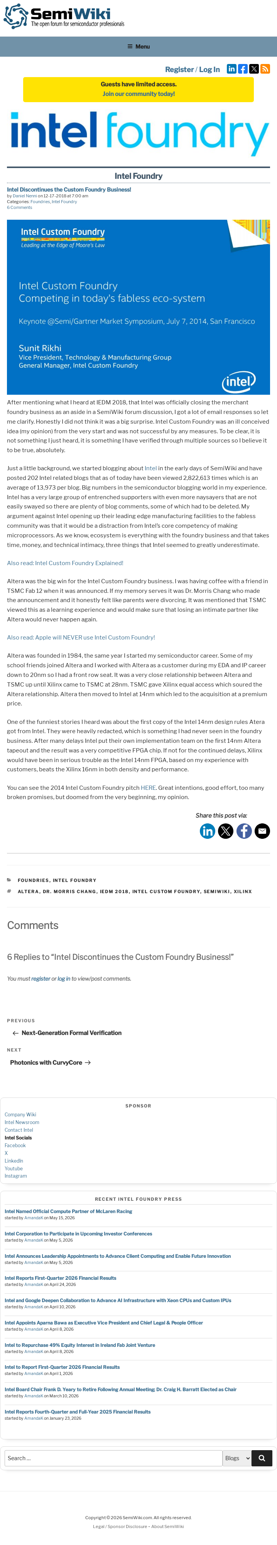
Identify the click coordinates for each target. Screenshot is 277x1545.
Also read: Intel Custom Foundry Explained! (65, 563)
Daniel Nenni (25, 196)
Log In (209, 70)
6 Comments (19, 207)
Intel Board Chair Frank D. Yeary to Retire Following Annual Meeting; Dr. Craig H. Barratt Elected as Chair (120, 1389)
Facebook (15, 1145)
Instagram (16, 1176)
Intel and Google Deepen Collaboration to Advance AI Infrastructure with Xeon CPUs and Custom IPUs (118, 1300)
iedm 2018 (114, 891)
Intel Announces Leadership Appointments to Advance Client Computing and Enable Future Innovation (118, 1256)
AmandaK (33, 1217)
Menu (138, 46)
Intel (151, 468)
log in (63, 978)
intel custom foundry (166, 891)
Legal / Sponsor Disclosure (120, 1526)
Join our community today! (139, 94)
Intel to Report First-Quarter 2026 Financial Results (62, 1367)
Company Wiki (20, 1115)
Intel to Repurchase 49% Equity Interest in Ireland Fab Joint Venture (80, 1345)
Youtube (14, 1168)
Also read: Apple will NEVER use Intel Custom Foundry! (81, 637)
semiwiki (217, 891)
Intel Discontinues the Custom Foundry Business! (69, 189)
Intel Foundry (64, 201)
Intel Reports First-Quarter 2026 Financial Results (60, 1278)
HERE (148, 787)
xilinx (243, 891)
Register (179, 70)
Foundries (40, 201)
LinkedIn (14, 1161)
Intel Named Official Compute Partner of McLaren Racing (68, 1211)
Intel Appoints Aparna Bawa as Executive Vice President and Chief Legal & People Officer (104, 1323)
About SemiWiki (167, 1526)
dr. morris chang (69, 891)
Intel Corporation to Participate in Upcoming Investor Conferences (78, 1234)
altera (28, 891)
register (40, 978)
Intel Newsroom (22, 1122)
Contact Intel (19, 1130)
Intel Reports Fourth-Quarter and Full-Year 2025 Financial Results (77, 1412)
